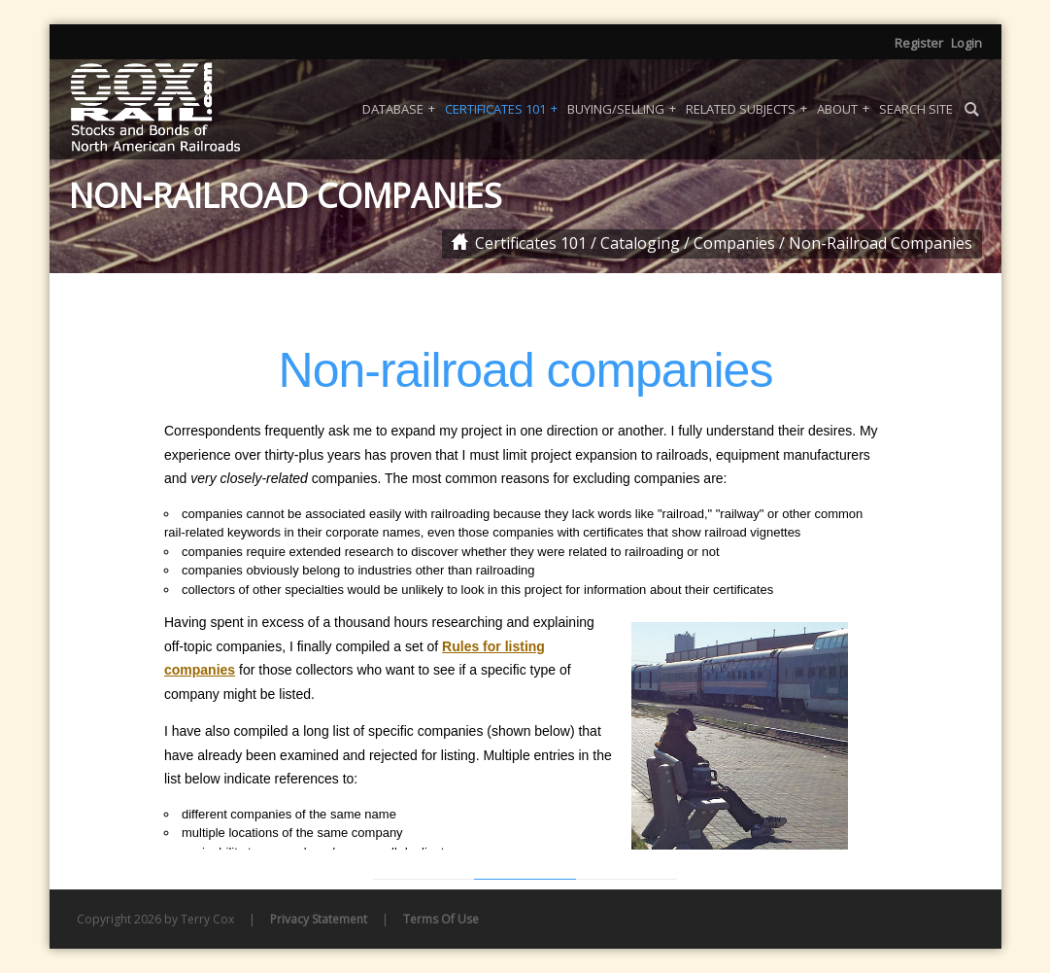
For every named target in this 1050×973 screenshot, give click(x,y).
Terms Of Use (441, 919)
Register (919, 43)
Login (966, 43)
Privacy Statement (318, 919)
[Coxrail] (180, 109)
